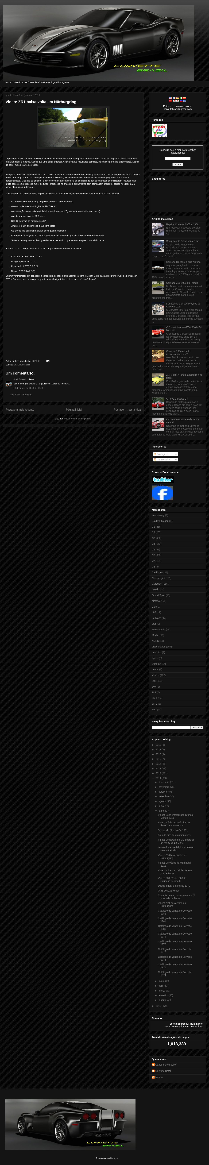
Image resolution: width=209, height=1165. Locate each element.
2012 (159, 773)
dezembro (164, 782)
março (162, 990)
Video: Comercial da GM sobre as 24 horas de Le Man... (176, 841)
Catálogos (157, 572)
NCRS (155, 640)
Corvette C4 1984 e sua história (183, 262)
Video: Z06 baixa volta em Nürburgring (172, 856)
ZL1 (154, 692)
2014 (159, 763)
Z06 (154, 681)
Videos (21, 364)
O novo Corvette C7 (177, 398)
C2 (153, 532)
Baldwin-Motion (160, 521)
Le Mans (156, 618)
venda (155, 669)
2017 (159, 749)
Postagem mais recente (20, 409)
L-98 (154, 606)
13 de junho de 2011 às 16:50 (28, 388)
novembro (164, 787)
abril (161, 985)
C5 (153, 549)
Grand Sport (158, 595)
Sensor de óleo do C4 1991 (173, 830)
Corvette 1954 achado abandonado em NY (178, 353)
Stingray (156, 663)
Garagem (157, 583)
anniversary (158, 515)
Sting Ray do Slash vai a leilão (182, 241)
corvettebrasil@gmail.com (178, 109)
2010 (159, 1006)
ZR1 (28, 364)
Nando (158, 1077)
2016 (159, 754)
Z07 (154, 686)
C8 (153, 566)
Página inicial (74, 409)
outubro (162, 791)
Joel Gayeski (20, 379)
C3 (153, 538)
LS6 (154, 623)
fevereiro (163, 995)
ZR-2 (154, 703)
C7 (153, 561)
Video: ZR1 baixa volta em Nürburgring (41, 102)
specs (155, 658)
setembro (163, 796)
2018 (159, 744)
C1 (153, 526)
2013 (159, 768)
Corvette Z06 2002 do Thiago (182, 282)
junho (161, 810)
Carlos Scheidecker (165, 1064)
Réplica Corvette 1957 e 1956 (182, 224)
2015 (159, 759)
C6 (15, 364)
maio (161, 981)
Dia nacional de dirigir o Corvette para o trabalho (175, 849)
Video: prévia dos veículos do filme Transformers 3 (174, 824)
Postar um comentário (21, 394)
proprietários (158, 646)
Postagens (161, 454)
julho (161, 806)
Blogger (114, 1158)
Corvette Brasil (158, 485)
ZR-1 (154, 698)
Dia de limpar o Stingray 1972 (174, 885)
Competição (158, 578)
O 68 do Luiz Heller (168, 890)
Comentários (162, 459)
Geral (155, 589)
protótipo (156, 652)
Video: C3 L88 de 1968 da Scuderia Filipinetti (172, 879)
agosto (162, 801)
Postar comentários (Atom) (77, 418)
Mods (155, 635)
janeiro (162, 1000)
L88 (154, 612)
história (156, 601)
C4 (153, 543)
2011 (159, 778)
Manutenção (158, 629)
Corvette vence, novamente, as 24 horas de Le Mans (176, 897)
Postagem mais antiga (127, 409)
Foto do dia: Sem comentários (174, 835)
